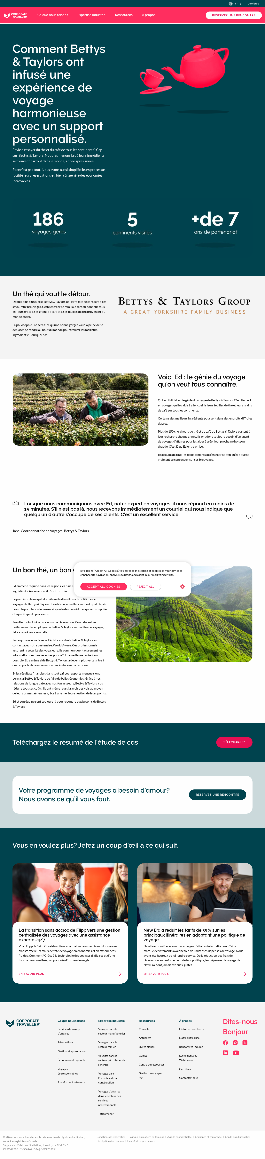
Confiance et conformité (208, 1137)
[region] (132, 579)
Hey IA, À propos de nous (141, 1141)
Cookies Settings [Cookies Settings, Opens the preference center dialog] (182, 586)
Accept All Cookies (104, 586)
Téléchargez (234, 742)
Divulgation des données (110, 1141)
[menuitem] (72, 1031)
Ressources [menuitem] (124, 15)
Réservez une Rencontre (233, 15)
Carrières (253, 3)
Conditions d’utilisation (237, 1137)
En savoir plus (42, 974)
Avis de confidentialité (179, 1137)
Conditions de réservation (111, 1137)
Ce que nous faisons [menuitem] (52, 15)
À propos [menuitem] (148, 15)
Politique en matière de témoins (146, 1137)
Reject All (145, 586)
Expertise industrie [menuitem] (91, 15)
